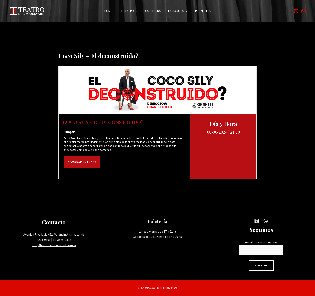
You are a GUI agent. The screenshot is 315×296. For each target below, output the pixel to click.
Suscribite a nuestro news (261, 242)
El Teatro (130, 11)
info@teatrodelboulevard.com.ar (54, 245)
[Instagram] (296, 11)
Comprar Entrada (82, 162)
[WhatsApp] (303, 11)
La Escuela (176, 11)
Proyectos (200, 11)
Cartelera (153, 11)
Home (111, 11)
